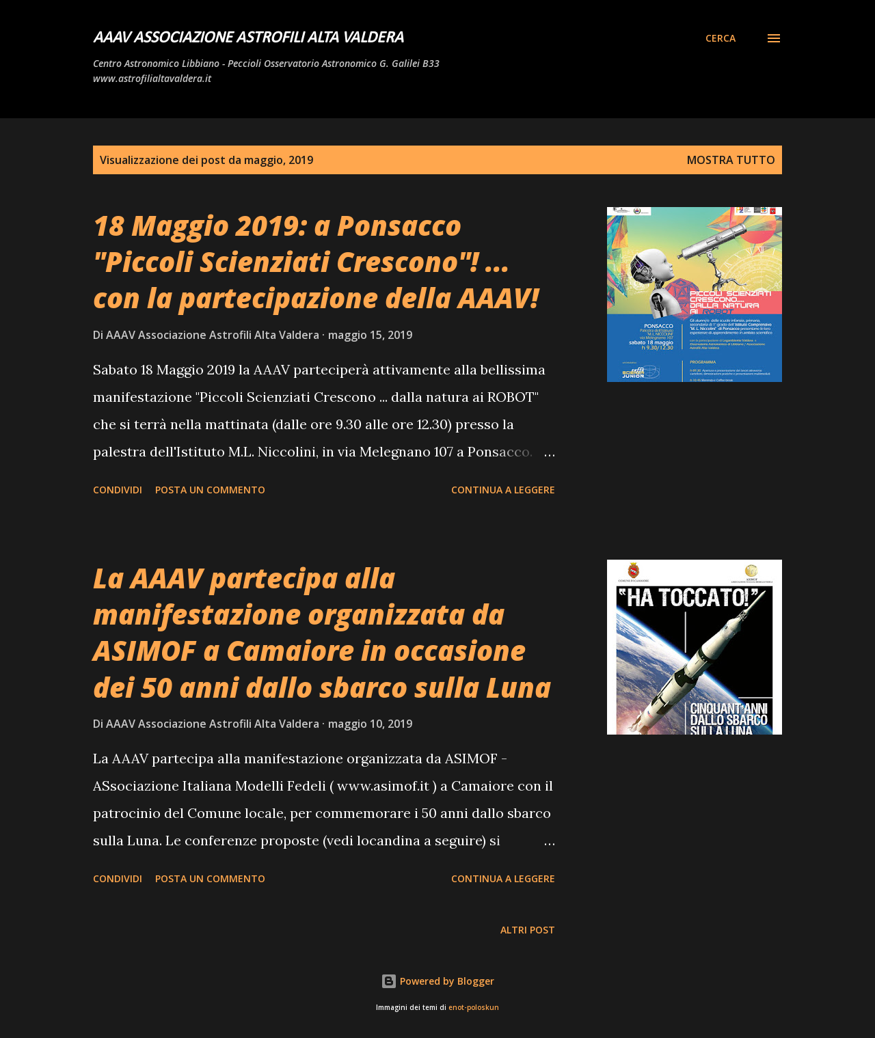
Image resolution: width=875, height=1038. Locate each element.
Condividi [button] (117, 489)
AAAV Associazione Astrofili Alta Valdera (248, 38)
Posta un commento (210, 489)
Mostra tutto (731, 159)
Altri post (527, 929)
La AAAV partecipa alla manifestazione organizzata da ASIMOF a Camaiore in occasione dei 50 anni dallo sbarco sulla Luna (322, 632)
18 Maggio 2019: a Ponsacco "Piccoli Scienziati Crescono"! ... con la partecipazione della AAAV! (316, 261)
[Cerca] (720, 38)
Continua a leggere (503, 489)
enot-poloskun (473, 1007)
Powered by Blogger (437, 980)
